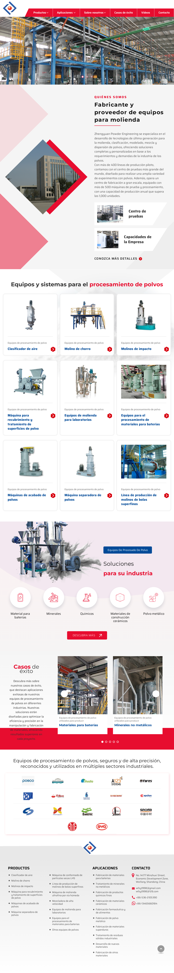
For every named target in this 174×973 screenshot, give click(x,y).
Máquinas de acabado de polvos (27, 497)
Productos (19, 868)
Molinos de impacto (136, 349)
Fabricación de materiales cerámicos (110, 902)
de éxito (26, 669)
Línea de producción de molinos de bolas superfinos (139, 499)
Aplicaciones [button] (65, 12)
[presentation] (64, 693)
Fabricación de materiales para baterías (110, 876)
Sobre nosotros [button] (93, 12)
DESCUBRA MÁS (84, 635)
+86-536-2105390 (146, 897)
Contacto (164, 12)
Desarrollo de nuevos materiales (107, 945)
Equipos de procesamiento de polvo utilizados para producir (82, 721)
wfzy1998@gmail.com (148, 888)
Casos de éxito (123, 12)
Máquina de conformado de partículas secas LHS (67, 876)
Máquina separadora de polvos (82, 497)
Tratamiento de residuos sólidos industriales (109, 936)
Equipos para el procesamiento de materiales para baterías (140, 420)
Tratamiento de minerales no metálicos (110, 885)
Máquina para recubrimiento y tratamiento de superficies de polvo (23, 422)
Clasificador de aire (23, 349)
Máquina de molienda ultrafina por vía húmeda (65, 894)
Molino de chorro (77, 349)
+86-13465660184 (146, 903)
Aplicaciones (105, 868)
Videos (145, 12)
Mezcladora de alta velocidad (62, 902)
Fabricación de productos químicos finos (109, 894)
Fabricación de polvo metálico (107, 919)
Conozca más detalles (115, 258)
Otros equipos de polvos (65, 930)
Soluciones (136, 569)
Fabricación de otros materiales (107, 954)
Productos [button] (39, 12)
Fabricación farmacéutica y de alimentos (110, 911)
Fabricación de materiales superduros (110, 928)
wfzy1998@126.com (147, 891)
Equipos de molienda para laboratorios (80, 417)
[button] (169, 47)
